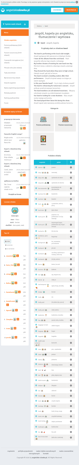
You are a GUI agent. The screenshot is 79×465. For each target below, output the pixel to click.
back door (41, 210)
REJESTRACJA (71, 10)
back (39, 204)
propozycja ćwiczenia (12, 119)
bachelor (40, 199)
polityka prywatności (25, 451)
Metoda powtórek (10, 93)
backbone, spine (43, 236)
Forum (6, 103)
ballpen (40, 385)
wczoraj (8, 245)
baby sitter (41, 178)
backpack (41, 248)
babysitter (41, 183)
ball (39, 375)
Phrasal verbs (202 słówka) (13, 68)
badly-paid (41, 310)
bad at (40, 280)
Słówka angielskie (10, 40)
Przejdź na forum (15, 194)
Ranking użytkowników (11, 98)
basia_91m (9, 265)
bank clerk (41, 416)
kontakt (46, 454)
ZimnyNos (9, 319)
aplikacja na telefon (11, 181)
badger (40, 292)
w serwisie (9, 249)
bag (39, 320)
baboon (40, 167)
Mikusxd (23, 125)
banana (40, 396)
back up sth (41, 217)
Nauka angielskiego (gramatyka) (14, 88)
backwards (41, 259)
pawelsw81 (22, 172)
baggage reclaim (43, 325)
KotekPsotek (10, 301)
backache (41, 231)
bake (39, 349)
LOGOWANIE (57, 10)
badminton (41, 315)
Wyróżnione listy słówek (12, 78)
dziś (7, 241)
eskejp (8, 274)
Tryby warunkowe (10, 73)
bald (39, 370)
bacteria (40, 269)
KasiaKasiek (10, 292)
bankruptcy (41, 427)
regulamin (11, 451)
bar (39, 432)
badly (39, 297)
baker (39, 354)
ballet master (42, 380)
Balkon (8, 283)
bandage (40, 406)
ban (39, 391)
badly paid (41, 302)
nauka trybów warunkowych (46, 451)
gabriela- (22, 140)
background (41, 243)
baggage (40, 331)
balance (40, 364)
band (39, 401)
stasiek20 (9, 256)
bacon (40, 264)
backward (41, 254)
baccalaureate (42, 188)
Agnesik (9, 310)
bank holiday (42, 421)
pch (17, 158)
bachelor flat (42, 194)
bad (39, 275)
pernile (8, 338)
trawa (8, 328)
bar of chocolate (43, 437)
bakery (40, 360)
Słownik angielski (10, 83)
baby (39, 172)
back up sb (41, 225)
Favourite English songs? (13, 134)
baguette (40, 336)
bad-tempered (42, 284)
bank (39, 411)
